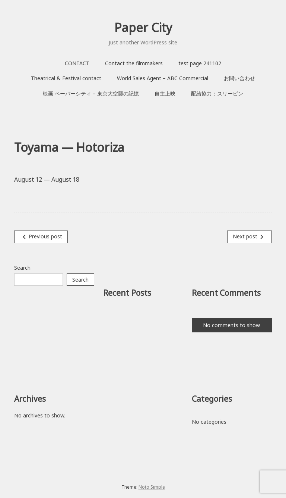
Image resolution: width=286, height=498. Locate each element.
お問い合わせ (239, 78)
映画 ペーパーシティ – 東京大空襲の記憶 (91, 93)
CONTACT (77, 63)
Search (22, 267)
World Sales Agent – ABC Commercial (162, 78)
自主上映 (165, 93)
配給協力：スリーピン (217, 93)
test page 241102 (199, 63)
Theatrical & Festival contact (66, 78)
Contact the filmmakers (134, 63)
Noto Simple (152, 487)
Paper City (143, 27)
